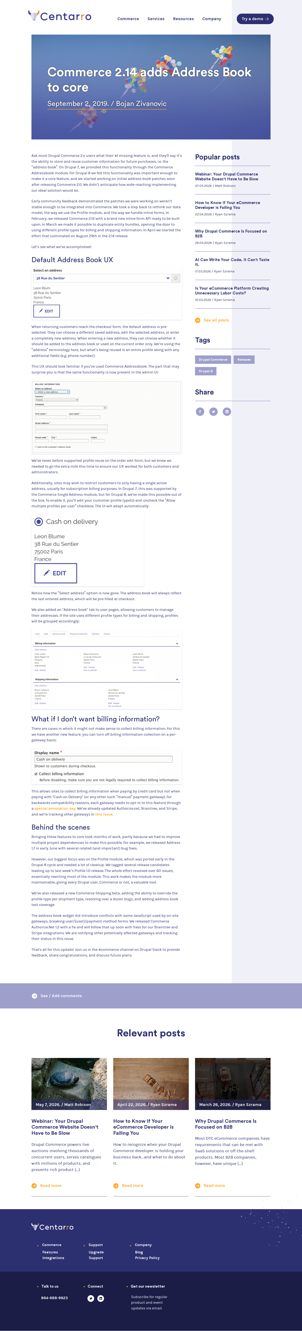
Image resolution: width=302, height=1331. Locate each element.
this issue (104, 814)
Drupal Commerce (213, 360)
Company (211, 18)
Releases (244, 360)
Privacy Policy (147, 1258)
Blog (139, 1252)
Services (156, 18)
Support (96, 1245)
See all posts (216, 320)
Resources (183, 18)
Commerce (128, 18)
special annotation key (55, 808)
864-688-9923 (54, 1298)
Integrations (53, 1258)
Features (50, 1252)
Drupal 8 (206, 371)
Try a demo (255, 18)
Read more (50, 1185)
